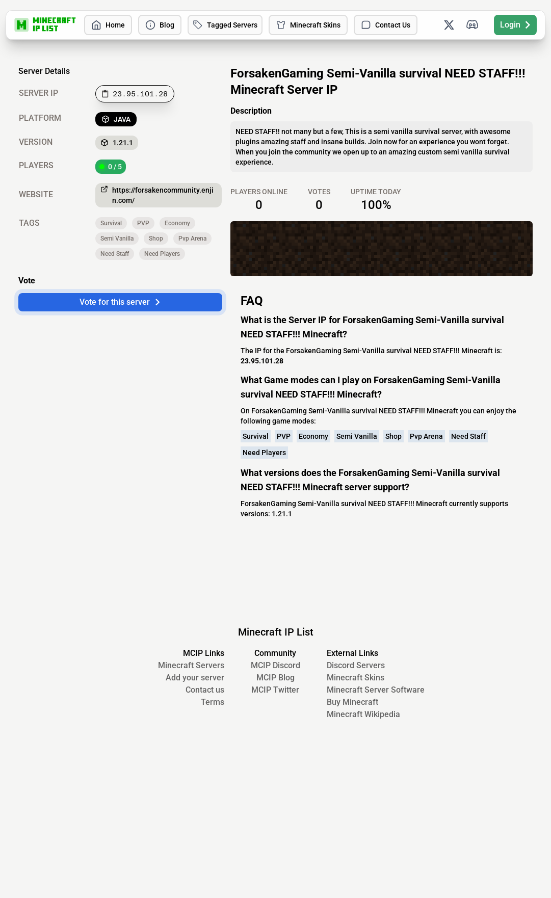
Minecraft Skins (308, 25)
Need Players (162, 253)
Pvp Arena (192, 238)
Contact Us (385, 25)
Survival (111, 223)
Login (515, 25)
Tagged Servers (225, 25)
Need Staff (114, 253)
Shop (156, 238)
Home (108, 25)
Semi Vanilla (117, 238)
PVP (143, 223)
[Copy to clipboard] (134, 93)
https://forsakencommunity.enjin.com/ (157, 194)
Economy (177, 223)
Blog (159, 25)
